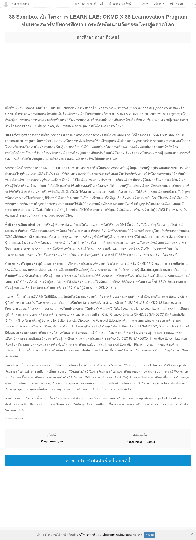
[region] (98, 70)
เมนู (144, 3)
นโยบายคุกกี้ (87, 535)
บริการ (159, 3)
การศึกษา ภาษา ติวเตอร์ (98, 37)
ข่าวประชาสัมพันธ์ (120, 3)
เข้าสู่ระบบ (176, 3)
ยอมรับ (150, 535)
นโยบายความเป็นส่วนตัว (117, 535)
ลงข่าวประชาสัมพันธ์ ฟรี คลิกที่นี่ (98, 460)
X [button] (192, 533)
